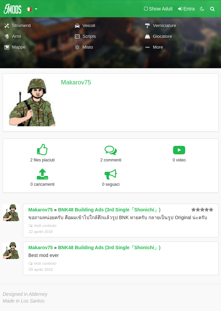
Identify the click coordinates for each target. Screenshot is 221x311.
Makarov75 (76, 82)
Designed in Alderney (25, 294)
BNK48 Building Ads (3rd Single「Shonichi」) (109, 209)
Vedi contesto (42, 226)
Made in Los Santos (24, 301)
